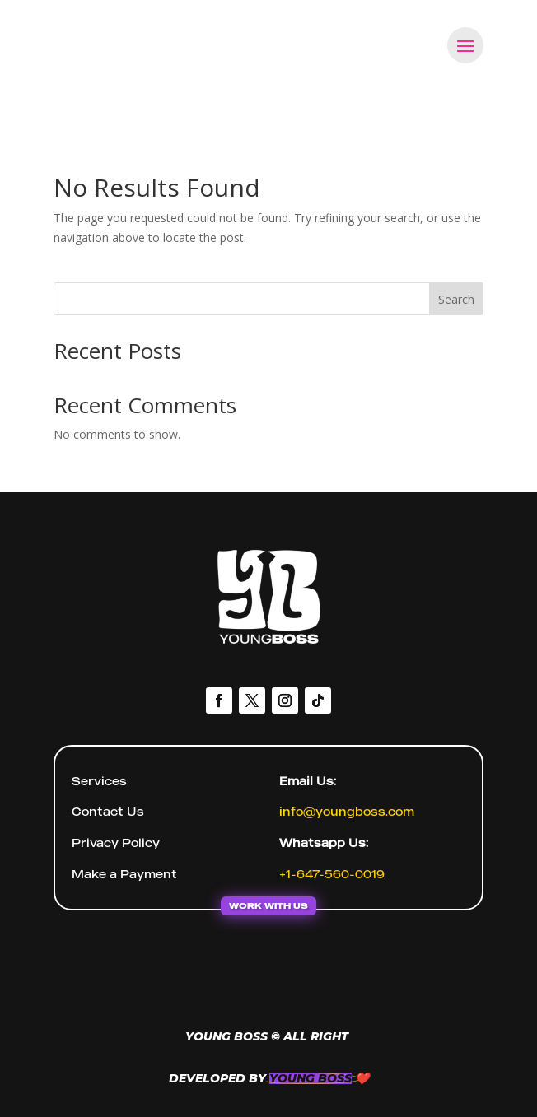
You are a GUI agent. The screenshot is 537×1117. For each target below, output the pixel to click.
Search (456, 299)
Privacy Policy (116, 842)
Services (99, 781)
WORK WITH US (268, 905)
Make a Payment (124, 874)
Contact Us (108, 811)
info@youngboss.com (346, 811)
